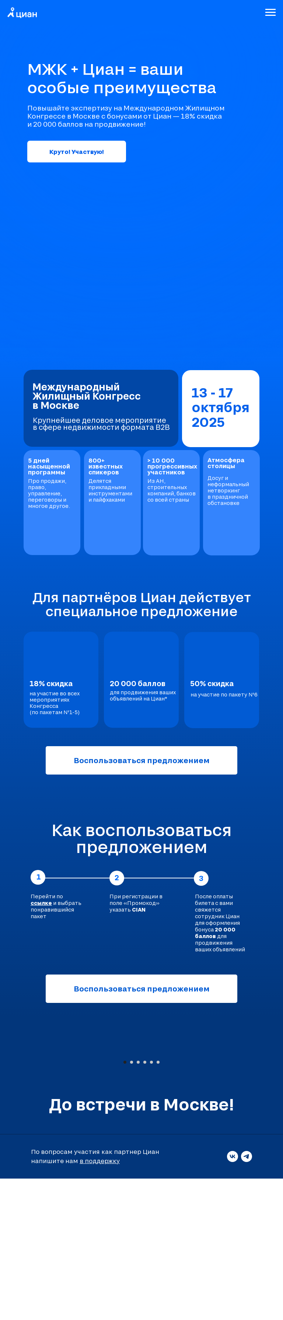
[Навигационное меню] (270, 12)
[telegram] (246, 1297)
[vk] (232, 1297)
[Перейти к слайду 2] (131, 1203)
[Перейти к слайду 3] (138, 1203)
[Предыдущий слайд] (14, 1121)
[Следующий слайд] (268, 1121)
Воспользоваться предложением (142, 760)
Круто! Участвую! (76, 151)
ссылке (41, 903)
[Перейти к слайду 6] (158, 1203)
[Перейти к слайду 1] (124, 1203)
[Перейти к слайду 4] (144, 1203)
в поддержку (100, 1302)
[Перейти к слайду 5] (151, 1203)
